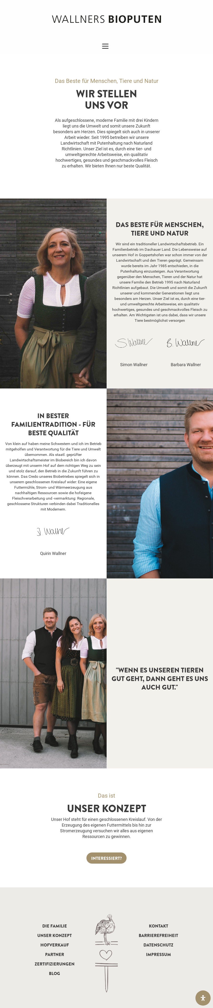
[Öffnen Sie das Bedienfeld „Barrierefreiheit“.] (203, 998)
